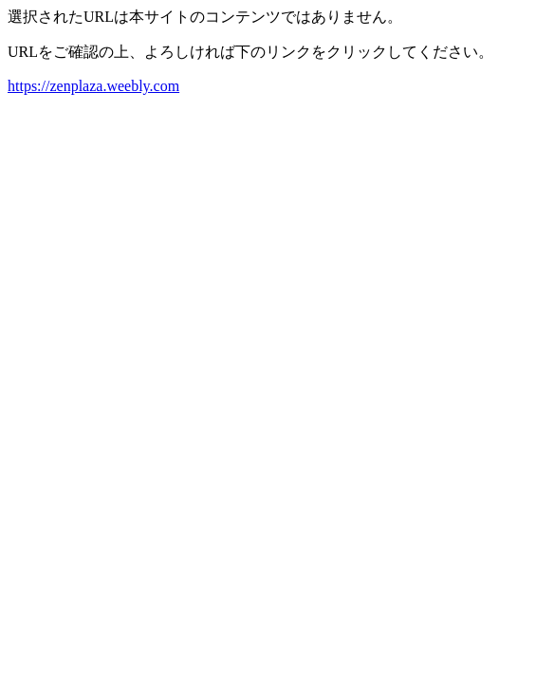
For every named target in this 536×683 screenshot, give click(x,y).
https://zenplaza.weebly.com (93, 86)
